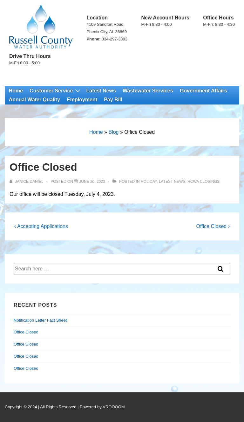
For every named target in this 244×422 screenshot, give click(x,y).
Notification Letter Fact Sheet (40, 320)
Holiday (149, 181)
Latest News (101, 90)
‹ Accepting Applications (41, 226)
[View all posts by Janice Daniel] (27, 181)
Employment (82, 99)
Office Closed (26, 332)
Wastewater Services (148, 90)
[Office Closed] (92, 181)
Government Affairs (203, 90)
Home (16, 90)
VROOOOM (114, 406)
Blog (113, 132)
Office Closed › (213, 226)
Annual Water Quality (34, 99)
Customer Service (56, 90)
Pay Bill (113, 99)
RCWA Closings (203, 181)
